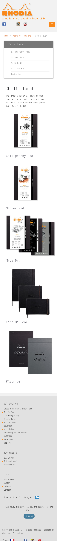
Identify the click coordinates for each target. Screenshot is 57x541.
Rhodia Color (10, 419)
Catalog (7, 486)
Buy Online (9, 458)
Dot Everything (11, 416)
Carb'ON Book (18, 68)
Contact (7, 490)
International (10, 461)
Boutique (8, 426)
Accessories (9, 465)
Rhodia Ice (9, 412)
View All (8, 443)
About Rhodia (10, 480)
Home (6, 36)
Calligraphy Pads (20, 52)
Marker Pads (17, 57)
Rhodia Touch (10, 422)
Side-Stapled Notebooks (15, 433)
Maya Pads (16, 63)
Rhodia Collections (21, 36)
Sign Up (29, 516)
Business (8, 436)
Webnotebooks (10, 429)
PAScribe (16, 74)
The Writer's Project (21, 497)
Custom (7, 483)
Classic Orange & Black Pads (18, 409)
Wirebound (8, 439)
